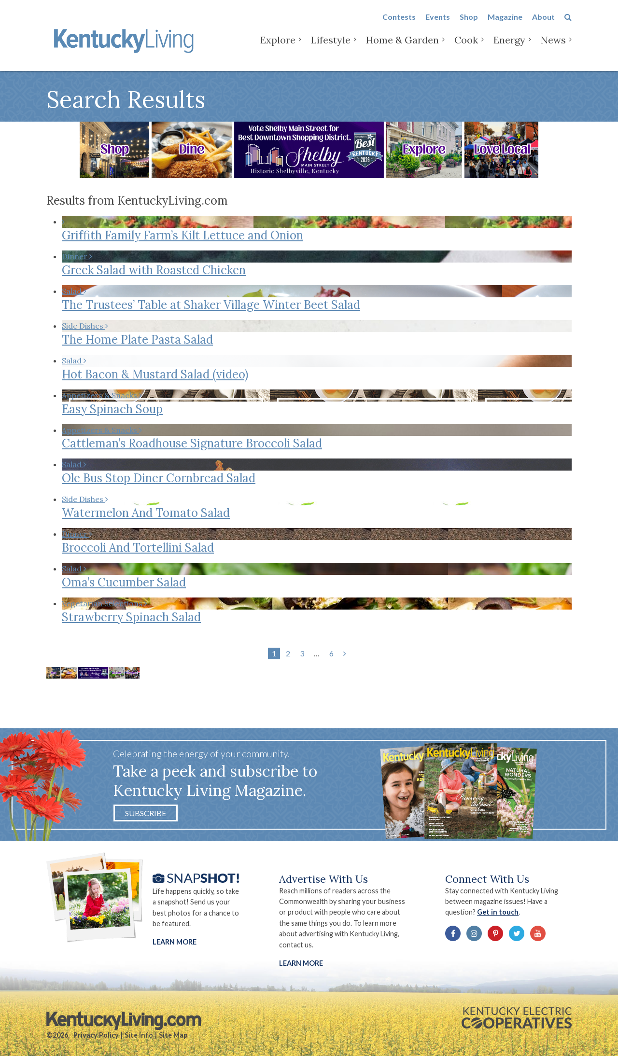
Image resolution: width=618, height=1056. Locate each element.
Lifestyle (331, 48)
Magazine (505, 24)
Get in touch (498, 912)
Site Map (173, 1035)
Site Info (139, 1035)
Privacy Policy (96, 1035)
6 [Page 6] (331, 653)
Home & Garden (402, 48)
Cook (466, 48)
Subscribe (145, 813)
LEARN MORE (301, 963)
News (553, 48)
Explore (277, 48)
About (543, 24)
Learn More (175, 942)
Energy (509, 48)
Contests (399, 24)
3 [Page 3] (302, 653)
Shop (469, 24)
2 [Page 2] (288, 653)
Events (437, 24)
